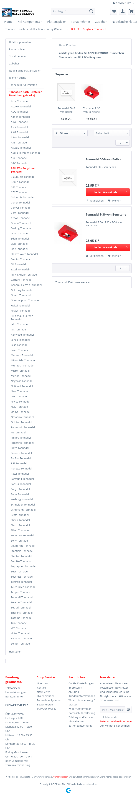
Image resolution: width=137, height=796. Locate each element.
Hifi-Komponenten (20, 42)
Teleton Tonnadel (21, 602)
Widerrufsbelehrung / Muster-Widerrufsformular (81, 704)
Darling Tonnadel (21, 228)
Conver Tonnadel (21, 207)
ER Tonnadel (18, 264)
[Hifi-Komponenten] (30, 21)
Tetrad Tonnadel (21, 607)
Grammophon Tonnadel (25, 300)
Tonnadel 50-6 (64, 282)
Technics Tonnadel (22, 576)
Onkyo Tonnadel (20, 412)
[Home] (8, 21)
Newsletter (43, 692)
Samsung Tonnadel (22, 478)
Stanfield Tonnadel (22, 551)
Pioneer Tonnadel (21, 453)
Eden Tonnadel (20, 238)
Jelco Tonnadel (19, 324)
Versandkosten (60, 776)
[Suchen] (91, 11)
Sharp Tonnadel (20, 520)
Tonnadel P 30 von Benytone (91, 110)
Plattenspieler (17, 49)
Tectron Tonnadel (21, 581)
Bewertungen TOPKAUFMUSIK (46, 706)
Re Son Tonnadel (21, 458)
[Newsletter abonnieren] (128, 709)
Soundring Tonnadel (23, 545)
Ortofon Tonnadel (21, 422)
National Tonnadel (22, 386)
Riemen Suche (17, 77)
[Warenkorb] (131, 11)
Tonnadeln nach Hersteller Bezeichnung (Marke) (25, 93)
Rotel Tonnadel (20, 473)
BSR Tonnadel (19, 187)
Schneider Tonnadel (23, 504)
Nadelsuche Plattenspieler (25, 70)
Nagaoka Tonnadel (22, 381)
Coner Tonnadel (20, 202)
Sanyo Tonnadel (20, 489)
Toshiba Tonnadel (21, 618)
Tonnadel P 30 (82, 282)
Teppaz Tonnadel (21, 592)
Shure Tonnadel (20, 525)
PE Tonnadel (18, 432)
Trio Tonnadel (19, 623)
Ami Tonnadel (19, 142)
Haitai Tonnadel (20, 305)
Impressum (75, 687)
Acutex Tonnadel (21, 106)
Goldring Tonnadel (22, 290)
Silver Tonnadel (20, 530)
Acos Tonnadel (19, 101)
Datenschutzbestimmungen (116, 721)
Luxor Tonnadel (20, 350)
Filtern (62, 133)
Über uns (42, 683)
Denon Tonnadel (21, 223)
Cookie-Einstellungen (81, 683)
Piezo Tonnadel (20, 448)
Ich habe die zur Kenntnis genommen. (116, 721)
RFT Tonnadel (19, 463)
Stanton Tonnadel (21, 556)
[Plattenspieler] (56, 21)
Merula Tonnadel (21, 375)
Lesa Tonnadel (19, 345)
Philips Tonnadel (21, 437)
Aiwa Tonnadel (20, 122)
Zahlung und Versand (81, 717)
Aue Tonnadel (19, 158)
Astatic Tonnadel (21, 147)
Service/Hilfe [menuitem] (122, 3)
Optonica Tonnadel (22, 417)
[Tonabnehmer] (80, 21)
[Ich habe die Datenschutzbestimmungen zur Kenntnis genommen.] (101, 717)
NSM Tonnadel (20, 406)
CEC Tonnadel (19, 192)
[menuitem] (73, 13)
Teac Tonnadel (19, 571)
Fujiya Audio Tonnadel (24, 274)
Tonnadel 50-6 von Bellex (66, 110)
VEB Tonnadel (19, 628)
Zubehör (14, 63)
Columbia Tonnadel (22, 197)
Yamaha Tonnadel (21, 638)
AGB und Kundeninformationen (81, 694)
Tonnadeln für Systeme (23, 84)
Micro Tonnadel (20, 370)
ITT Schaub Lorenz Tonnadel (22, 317)
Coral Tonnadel (20, 212)
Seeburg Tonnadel (22, 499)
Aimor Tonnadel (20, 116)
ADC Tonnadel (19, 111)
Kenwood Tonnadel (22, 334)
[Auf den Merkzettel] (114, 201)
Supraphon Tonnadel (23, 566)
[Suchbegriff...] (73, 11)
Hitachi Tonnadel (21, 310)
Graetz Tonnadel (21, 295)
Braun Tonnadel (20, 182)
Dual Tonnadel (19, 233)
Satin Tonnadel (20, 494)
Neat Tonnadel (20, 391)
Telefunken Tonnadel (23, 587)
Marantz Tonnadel (22, 355)
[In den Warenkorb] (108, 192)
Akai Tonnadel (19, 127)
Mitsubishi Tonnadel (23, 360)
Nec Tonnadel (19, 396)
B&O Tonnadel (19, 163)
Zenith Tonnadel (21, 643)
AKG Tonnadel (19, 132)
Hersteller (15, 651)
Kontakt (41, 687)
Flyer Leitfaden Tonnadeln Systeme (48, 698)
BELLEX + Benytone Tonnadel (22, 170)
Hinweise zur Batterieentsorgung (80, 723)
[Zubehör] (101, 21)
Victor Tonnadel (20, 633)
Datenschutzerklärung (81, 713)
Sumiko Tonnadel (21, 561)
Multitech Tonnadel (22, 365)
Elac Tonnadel (19, 249)
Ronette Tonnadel (21, 468)
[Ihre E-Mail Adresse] (112, 709)
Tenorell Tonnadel (22, 597)
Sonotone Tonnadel (22, 535)
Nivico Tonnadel (20, 401)
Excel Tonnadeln (21, 269)
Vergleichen (95, 200)
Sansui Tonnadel (21, 484)
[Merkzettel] (113, 11)
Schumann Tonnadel (23, 509)
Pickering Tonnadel (22, 442)
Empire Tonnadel (21, 259)
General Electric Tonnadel (26, 285)
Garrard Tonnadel (21, 279)
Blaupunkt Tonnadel (23, 176)
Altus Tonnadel (20, 137)
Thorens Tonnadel (22, 612)
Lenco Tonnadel (20, 339)
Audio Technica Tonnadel (26, 152)
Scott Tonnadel (20, 515)
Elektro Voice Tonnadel (24, 254)
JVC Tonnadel (19, 329)
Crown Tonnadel (21, 218)
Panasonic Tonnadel (23, 427)
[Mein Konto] (122, 11)
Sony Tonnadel (20, 540)
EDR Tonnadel (19, 243)
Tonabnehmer (17, 56)
